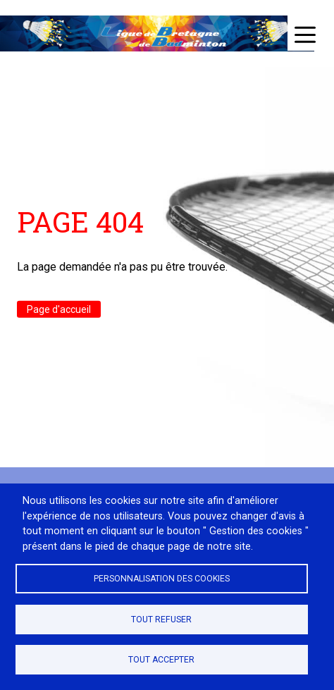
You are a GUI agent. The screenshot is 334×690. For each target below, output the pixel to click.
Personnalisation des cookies (162, 579)
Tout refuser (161, 619)
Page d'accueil (59, 309)
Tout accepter (161, 660)
